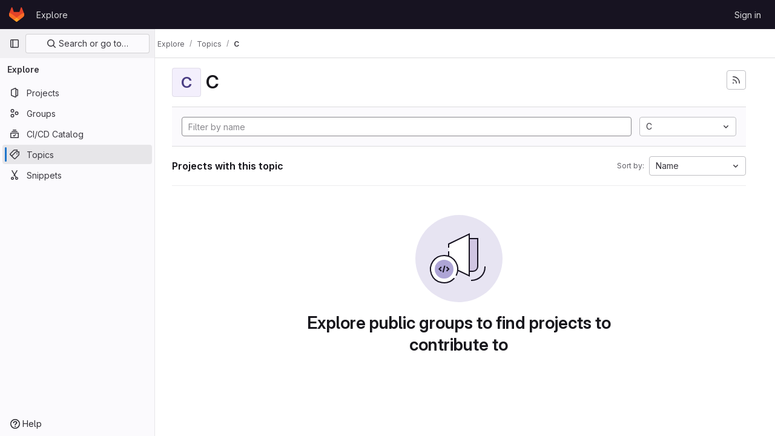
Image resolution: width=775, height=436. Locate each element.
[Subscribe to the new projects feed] (736, 80)
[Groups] (77, 113)
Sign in (747, 15)
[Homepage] (17, 14)
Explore (52, 15)
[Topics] (77, 154)
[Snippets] (77, 175)
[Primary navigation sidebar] (14, 43)
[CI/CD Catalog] (77, 134)
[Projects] (77, 92)
